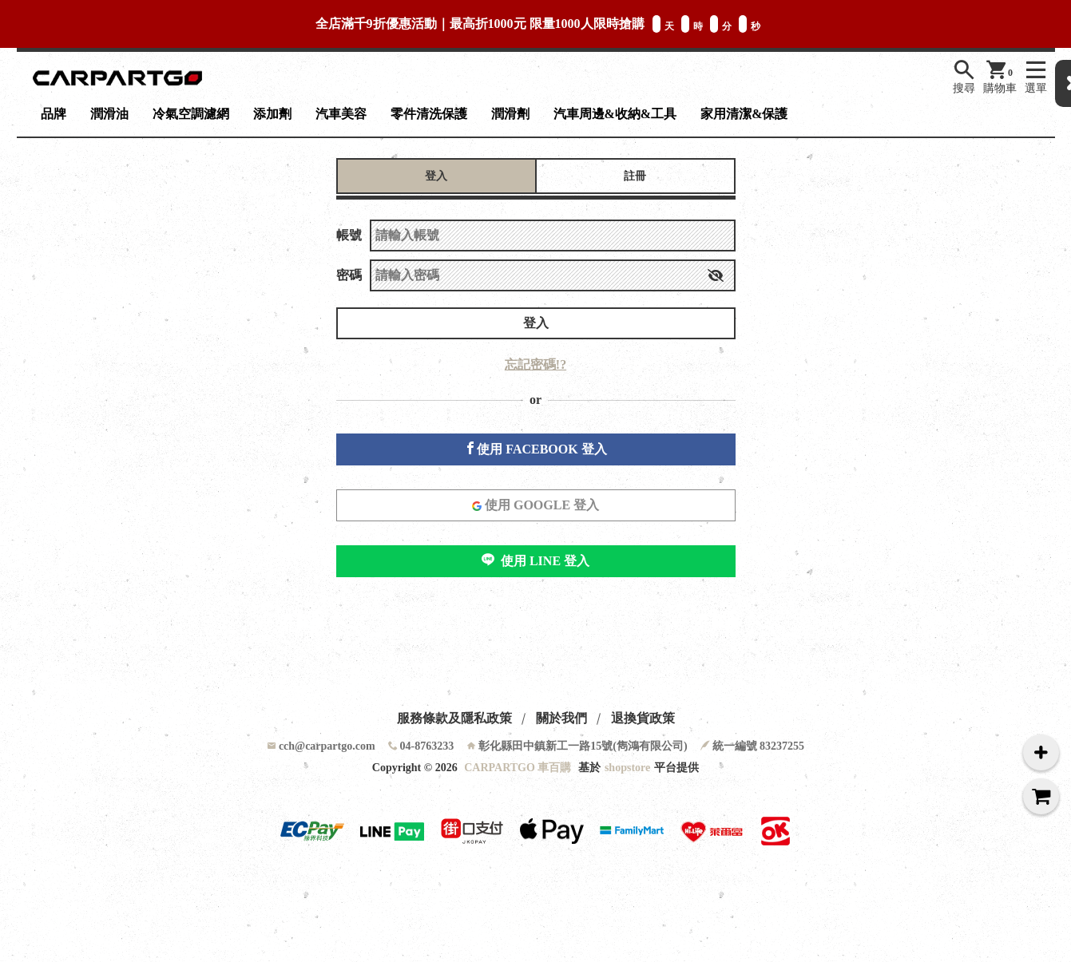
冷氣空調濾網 (191, 114)
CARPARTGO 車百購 (517, 768)
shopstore (627, 768)
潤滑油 (109, 114)
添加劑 (272, 114)
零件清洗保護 (429, 114)
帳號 (349, 235)
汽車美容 (341, 114)
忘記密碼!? (535, 364)
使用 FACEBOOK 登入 (535, 448)
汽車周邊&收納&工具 (615, 114)
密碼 (349, 275)
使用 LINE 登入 (535, 560)
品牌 (53, 114)
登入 (536, 323)
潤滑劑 (510, 114)
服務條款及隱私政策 (454, 718)
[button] (716, 275)
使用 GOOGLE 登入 (535, 505)
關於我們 (561, 718)
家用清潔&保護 (743, 114)
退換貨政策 (643, 718)
